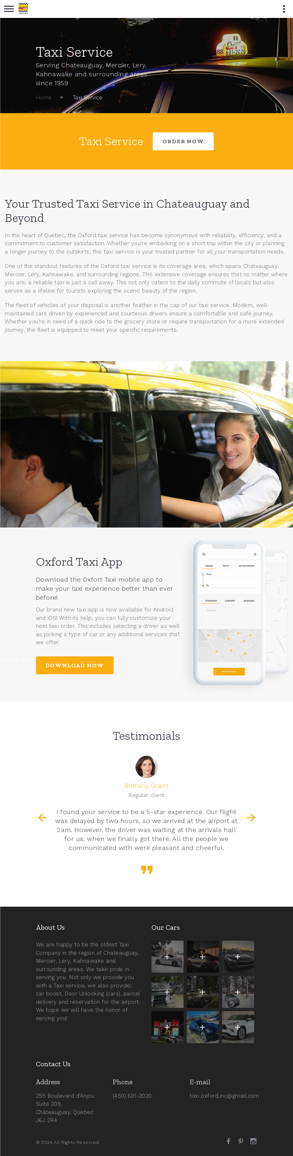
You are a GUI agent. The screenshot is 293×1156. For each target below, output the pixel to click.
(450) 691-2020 (132, 1096)
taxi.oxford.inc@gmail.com (224, 1096)
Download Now (75, 665)
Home (44, 97)
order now (183, 141)
